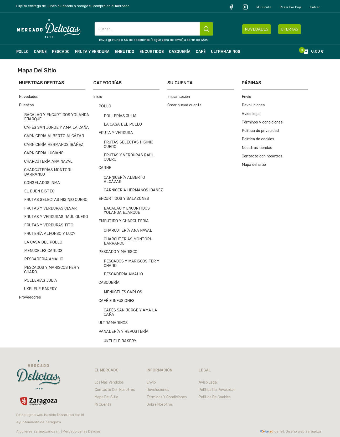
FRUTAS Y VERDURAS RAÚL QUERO (56, 217)
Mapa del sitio (254, 164)
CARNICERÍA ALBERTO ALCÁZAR (54, 136)
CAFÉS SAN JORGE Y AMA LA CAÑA (56, 127)
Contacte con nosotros (262, 156)
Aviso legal (251, 114)
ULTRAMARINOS (113, 323)
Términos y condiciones (262, 122)
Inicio (97, 97)
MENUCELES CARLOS (43, 251)
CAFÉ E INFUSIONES (117, 301)
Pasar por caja (291, 7)
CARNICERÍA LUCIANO (44, 153)
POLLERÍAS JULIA (40, 280)
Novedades (28, 97)
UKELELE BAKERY (40, 289)
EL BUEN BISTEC (39, 191)
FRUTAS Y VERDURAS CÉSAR (50, 208)
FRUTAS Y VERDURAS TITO (48, 225)
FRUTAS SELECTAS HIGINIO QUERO (55, 199)
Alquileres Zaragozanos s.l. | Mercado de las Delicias (58, 431)
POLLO (105, 106)
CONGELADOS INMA (42, 183)
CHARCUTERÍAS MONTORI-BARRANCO (48, 172)
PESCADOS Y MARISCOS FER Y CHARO (52, 269)
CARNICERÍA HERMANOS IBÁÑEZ (53, 144)
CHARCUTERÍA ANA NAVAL (48, 161)
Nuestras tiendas (257, 148)
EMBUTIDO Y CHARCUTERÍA (124, 221)
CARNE (105, 168)
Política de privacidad (260, 130)
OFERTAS (289, 29)
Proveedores (30, 297)
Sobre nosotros (160, 404)
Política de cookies (258, 139)
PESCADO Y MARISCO (118, 252)
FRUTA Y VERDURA (116, 133)
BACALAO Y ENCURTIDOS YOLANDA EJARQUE (56, 117)
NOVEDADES (256, 29)
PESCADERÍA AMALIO (43, 259)
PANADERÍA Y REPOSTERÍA (123, 331)
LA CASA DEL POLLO (43, 242)
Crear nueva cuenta (184, 105)
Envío (246, 97)
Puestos (26, 105)
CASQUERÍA (109, 282)
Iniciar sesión (178, 97)
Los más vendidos (109, 382)
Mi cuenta (263, 7)
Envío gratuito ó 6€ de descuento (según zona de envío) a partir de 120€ (153, 40)
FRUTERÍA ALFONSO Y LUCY (49, 233)
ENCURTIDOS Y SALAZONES (124, 198)
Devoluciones (253, 105)
